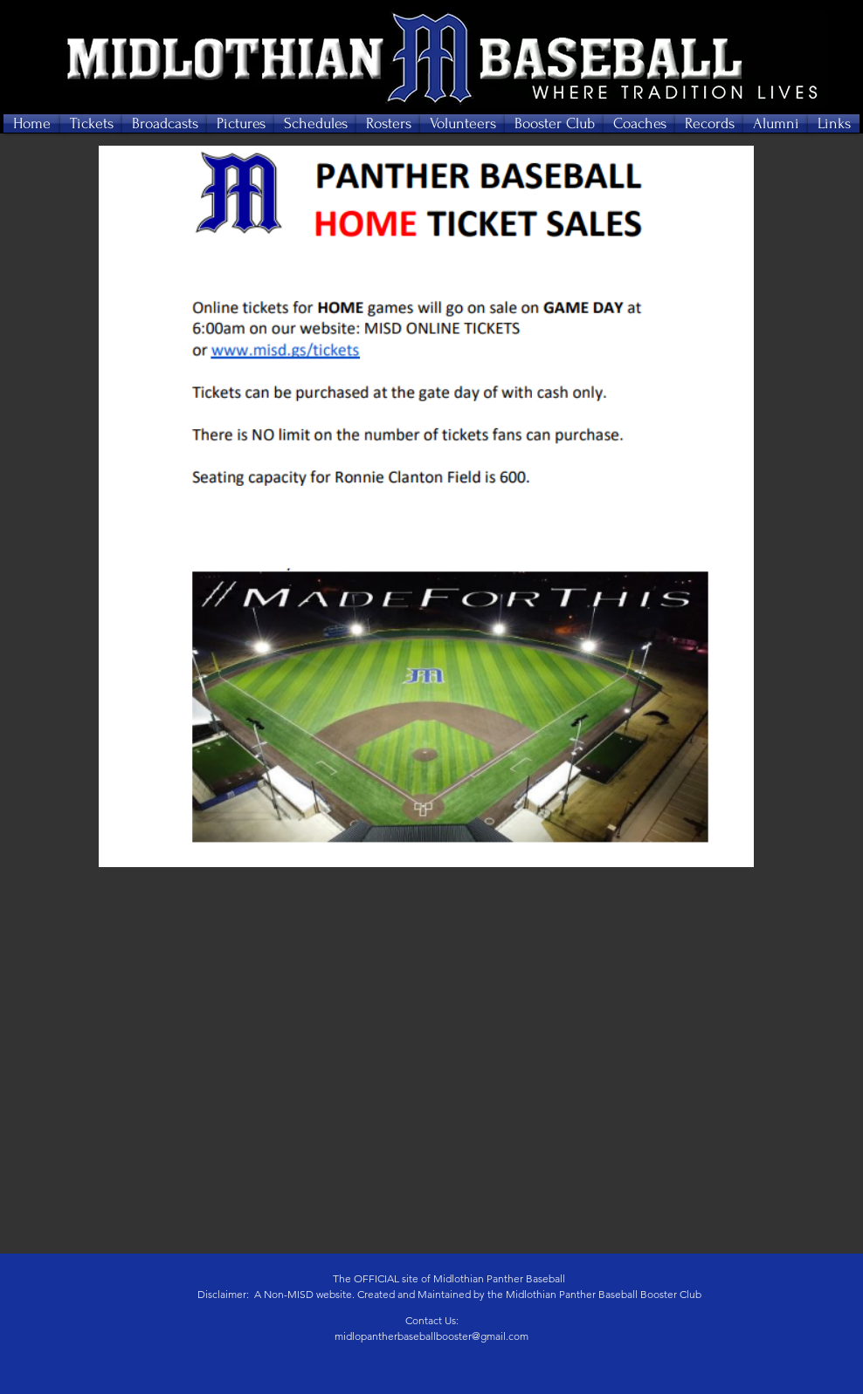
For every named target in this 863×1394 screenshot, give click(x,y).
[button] (91, 123)
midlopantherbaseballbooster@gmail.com (431, 1336)
